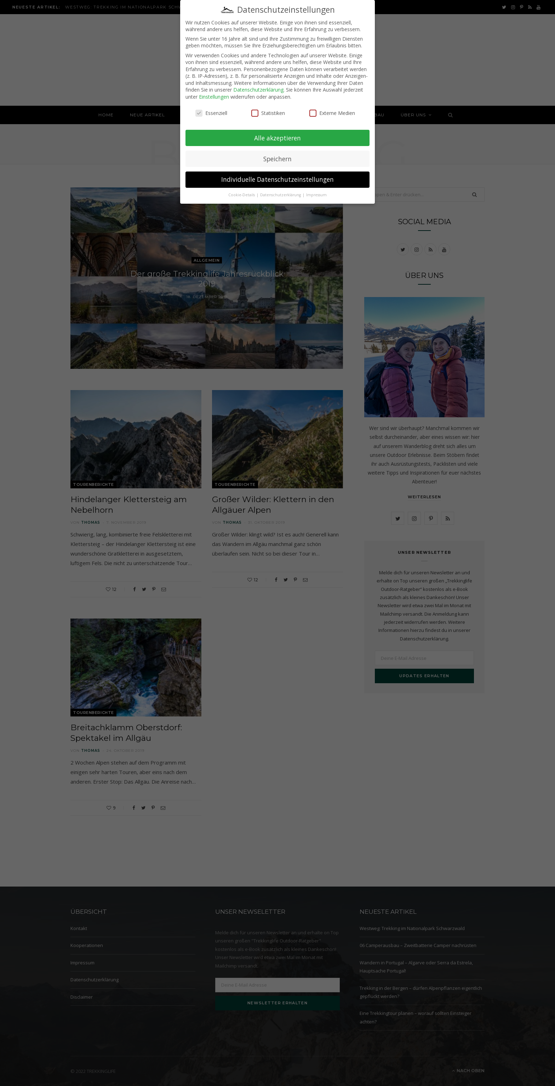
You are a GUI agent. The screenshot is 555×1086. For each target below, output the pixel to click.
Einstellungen (214, 91)
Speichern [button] (277, 153)
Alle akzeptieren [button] (277, 132)
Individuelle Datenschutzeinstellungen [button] (277, 174)
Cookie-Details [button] (242, 189)
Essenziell (211, 108)
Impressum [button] (316, 189)
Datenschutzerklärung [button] (281, 189)
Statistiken (268, 108)
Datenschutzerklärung (258, 84)
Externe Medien (332, 108)
